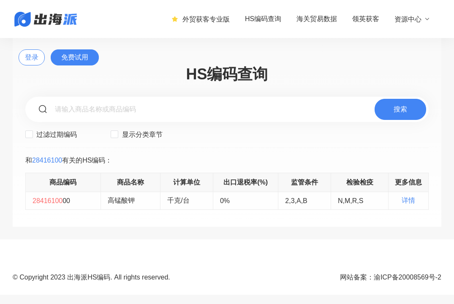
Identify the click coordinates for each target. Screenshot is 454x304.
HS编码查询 (263, 18)
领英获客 (365, 18)
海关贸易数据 (316, 18)
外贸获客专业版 (200, 19)
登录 (31, 57)
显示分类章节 (136, 134)
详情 (408, 200)
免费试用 (74, 57)
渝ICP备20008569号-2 (407, 277)
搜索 (400, 109)
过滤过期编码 (51, 134)
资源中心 (412, 19)
